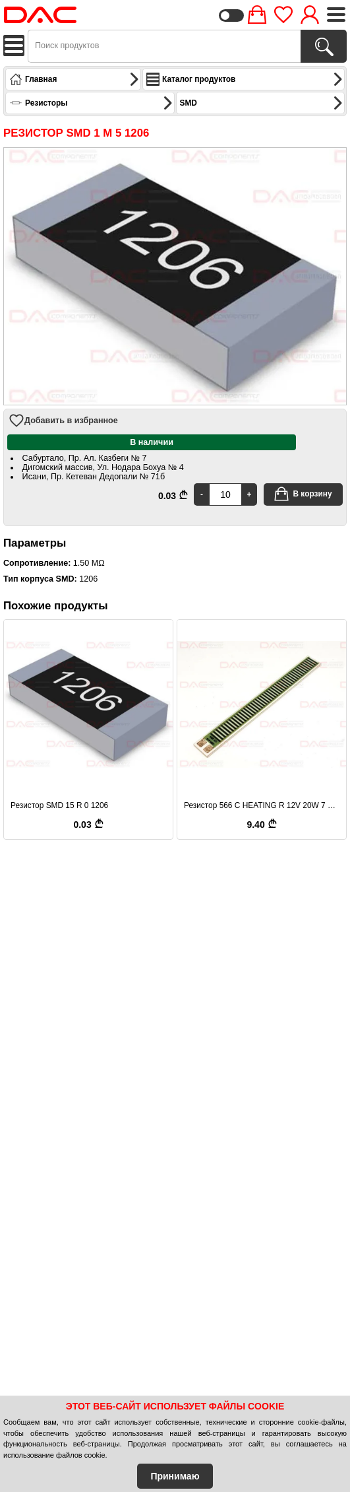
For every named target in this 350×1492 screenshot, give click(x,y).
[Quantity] (225, 494)
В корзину (303, 494)
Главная (74, 79)
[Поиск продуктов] (324, 46)
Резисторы (91, 103)
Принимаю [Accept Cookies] (174, 1476)
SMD (262, 103)
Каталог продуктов (244, 79)
